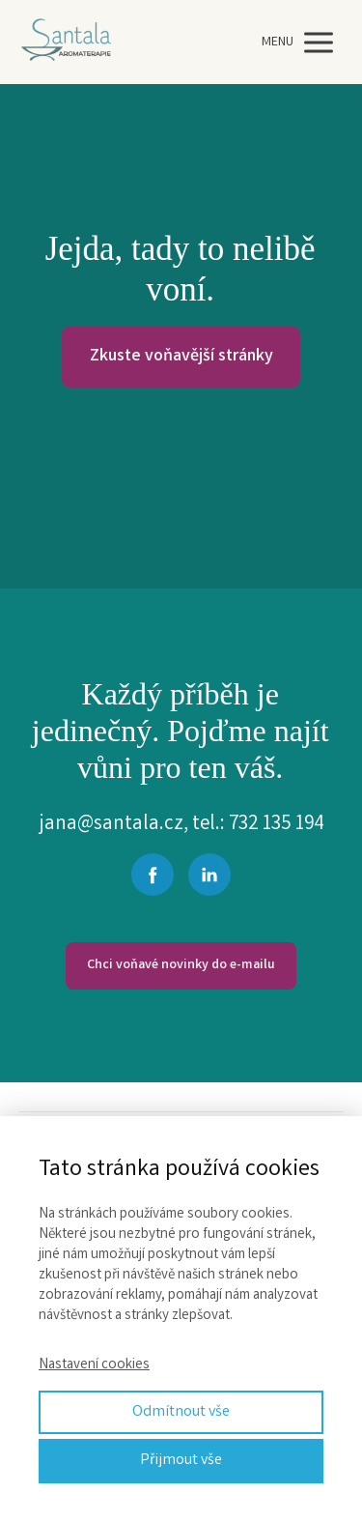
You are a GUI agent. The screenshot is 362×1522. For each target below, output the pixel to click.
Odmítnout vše (181, 1412)
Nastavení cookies (94, 1366)
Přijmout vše (181, 1461)
